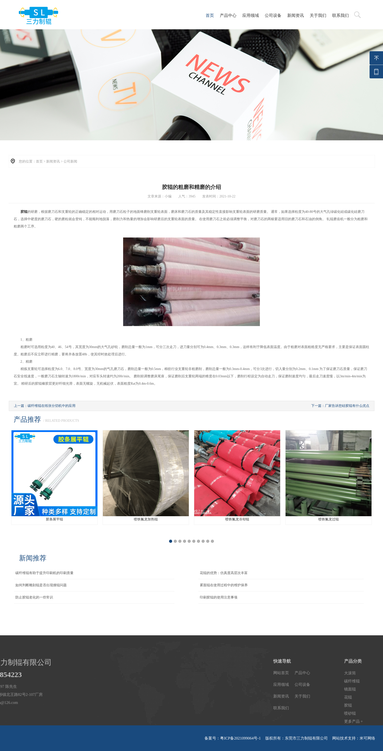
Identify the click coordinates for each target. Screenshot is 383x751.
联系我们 (340, 15)
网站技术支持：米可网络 (353, 738)
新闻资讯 (295, 15)
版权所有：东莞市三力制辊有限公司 (296, 738)
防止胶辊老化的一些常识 (34, 597)
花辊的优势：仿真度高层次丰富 (224, 573)
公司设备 (273, 15)
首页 (210, 15)
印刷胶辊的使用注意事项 (218, 597)
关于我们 (318, 15)
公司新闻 (70, 161)
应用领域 (250, 15)
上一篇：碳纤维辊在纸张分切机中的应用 (44, 406)
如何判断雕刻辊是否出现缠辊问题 (41, 585)
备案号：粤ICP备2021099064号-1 (232, 738)
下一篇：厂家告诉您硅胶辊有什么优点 (340, 406)
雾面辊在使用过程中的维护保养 (224, 585)
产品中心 (228, 15)
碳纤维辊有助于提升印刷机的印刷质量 (44, 573)
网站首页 (340, 673)
